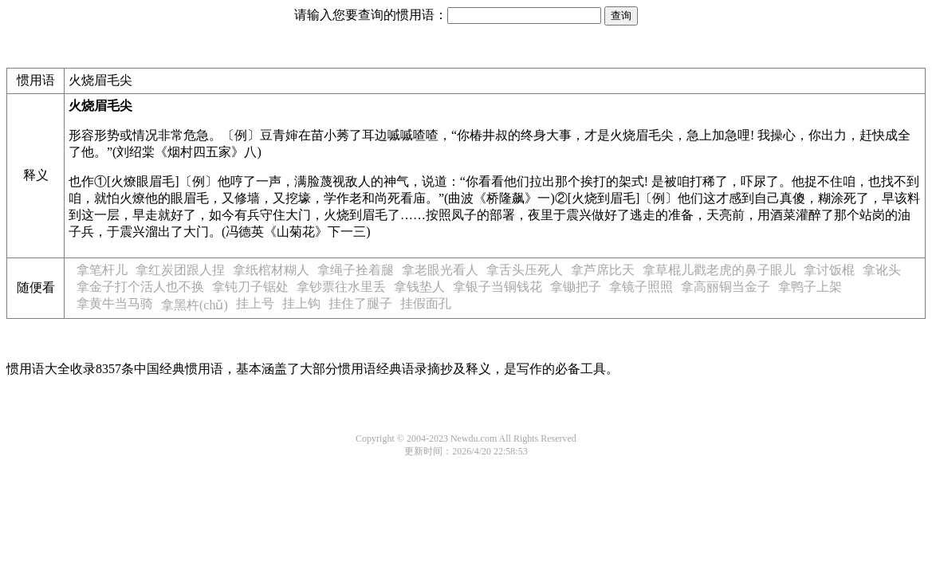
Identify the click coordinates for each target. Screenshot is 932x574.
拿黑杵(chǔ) (194, 305)
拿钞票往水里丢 (341, 286)
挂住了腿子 (360, 303)
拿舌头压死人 (524, 270)
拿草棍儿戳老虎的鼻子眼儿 (719, 270)
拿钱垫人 (419, 286)
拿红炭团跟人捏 (180, 270)
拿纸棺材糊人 (271, 270)
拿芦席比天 (603, 270)
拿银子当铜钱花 (497, 286)
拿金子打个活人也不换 (140, 286)
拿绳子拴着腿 (355, 270)
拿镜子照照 (641, 286)
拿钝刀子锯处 (250, 286)
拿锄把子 (575, 286)
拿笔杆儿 (102, 270)
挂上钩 (301, 303)
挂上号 (255, 303)
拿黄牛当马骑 (115, 303)
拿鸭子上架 (810, 286)
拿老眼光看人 (440, 270)
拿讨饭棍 (829, 270)
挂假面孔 (425, 303)
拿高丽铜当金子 (725, 286)
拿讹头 (882, 270)
